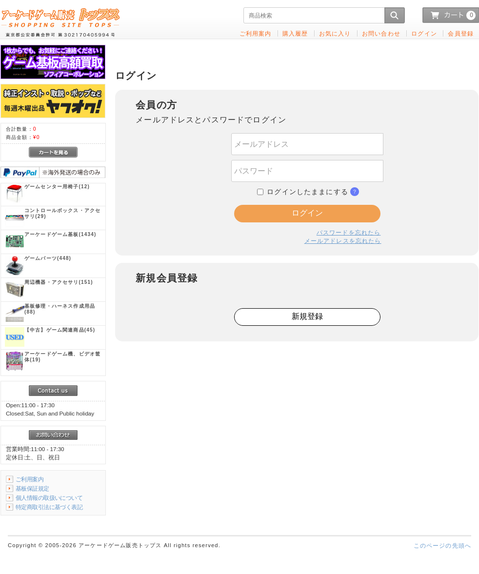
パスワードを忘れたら (349, 232)
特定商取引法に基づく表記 (49, 507)
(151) (58, 282)
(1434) (60, 234)
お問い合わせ (381, 33)
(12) (57, 186)
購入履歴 (295, 33)
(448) (47, 258)
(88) (59, 309)
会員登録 (461, 33)
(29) (62, 213)
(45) (59, 330)
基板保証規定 (32, 488)
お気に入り (335, 33)
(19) (62, 356)
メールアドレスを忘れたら (342, 241)
